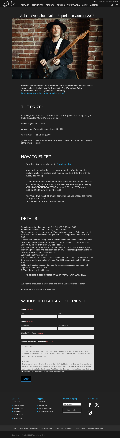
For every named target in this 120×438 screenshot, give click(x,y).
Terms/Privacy (80, 428)
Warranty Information (46, 411)
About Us (17, 402)
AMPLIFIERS (37, 5)
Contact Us (42, 402)
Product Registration (45, 408)
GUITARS (25, 5)
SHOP (85, 5)
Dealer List (17, 411)
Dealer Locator (18, 408)
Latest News (18, 418)
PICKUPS (50, 5)
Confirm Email (63, 325)
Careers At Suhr (19, 405)
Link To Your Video (32, 333)
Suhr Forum (43, 405)
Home (14, 428)
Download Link (64, 164)
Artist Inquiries (18, 415)
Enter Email (25, 325)
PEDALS (61, 5)
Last (59, 314)
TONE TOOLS (73, 5)
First (22, 314)
